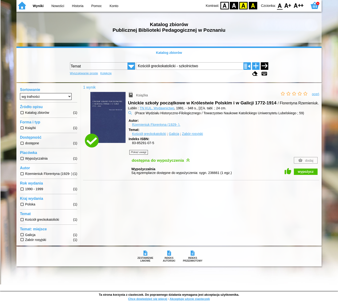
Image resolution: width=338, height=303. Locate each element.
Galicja (174, 134)
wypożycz (306, 171)
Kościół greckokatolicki (149, 134)
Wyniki (38, 6)
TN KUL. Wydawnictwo (157, 108)
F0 (279, 5)
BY (252, 5)
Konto (114, 6)
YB (243, 5)
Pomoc (96, 6)
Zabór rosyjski (192, 134)
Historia (78, 6)
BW (234, 5)
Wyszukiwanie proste (84, 73)
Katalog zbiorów (169, 53)
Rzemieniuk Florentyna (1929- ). (156, 124)
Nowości (57, 6)
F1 (288, 5)
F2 (298, 5)
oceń (315, 94)
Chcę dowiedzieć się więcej (147, 299)
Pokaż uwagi (138, 152)
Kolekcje (105, 73)
